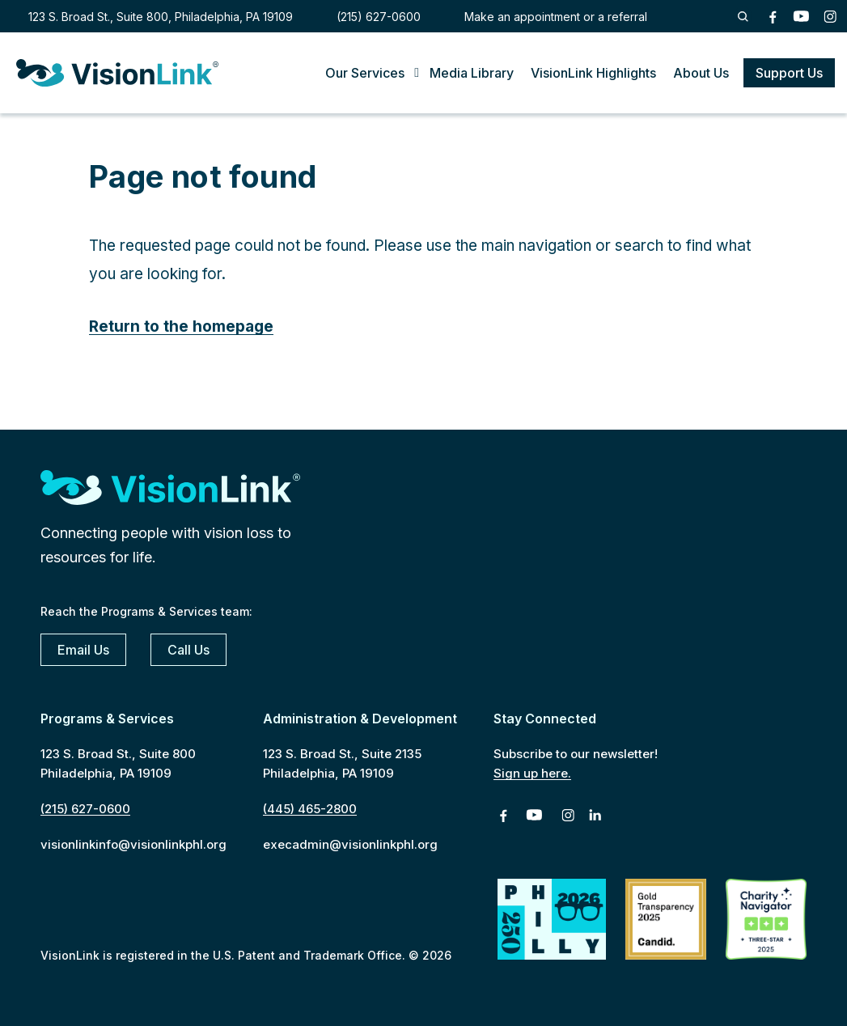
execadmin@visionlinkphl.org (350, 844)
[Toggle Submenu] (390, 73)
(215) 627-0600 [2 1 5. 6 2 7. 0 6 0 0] (379, 16)
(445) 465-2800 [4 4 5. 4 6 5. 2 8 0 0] (310, 808)
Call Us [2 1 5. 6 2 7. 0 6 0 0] (188, 650)
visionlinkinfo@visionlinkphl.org (133, 844)
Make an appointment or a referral (555, 16)
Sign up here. (532, 773)
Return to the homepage (181, 326)
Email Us (83, 650)
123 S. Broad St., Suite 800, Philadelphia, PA (160, 16)
